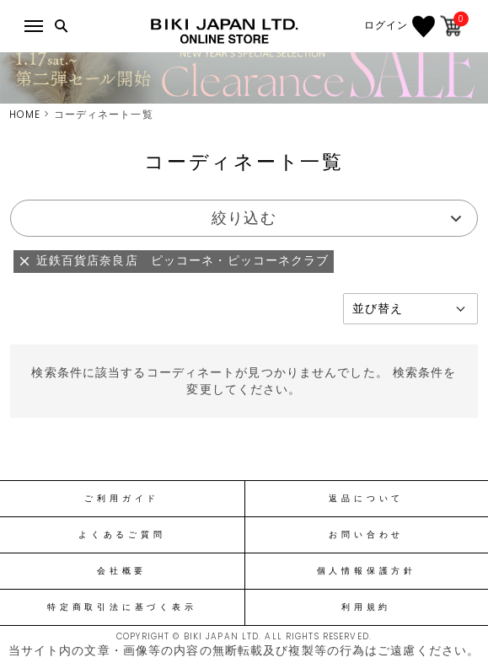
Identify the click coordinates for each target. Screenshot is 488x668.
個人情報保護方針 (366, 571)
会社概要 (122, 571)
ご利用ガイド (121, 499)
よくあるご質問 (121, 535)
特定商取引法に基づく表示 (121, 607)
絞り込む (244, 217)
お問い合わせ (366, 535)
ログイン (386, 25)
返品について (366, 499)
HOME (24, 114)
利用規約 (366, 607)
